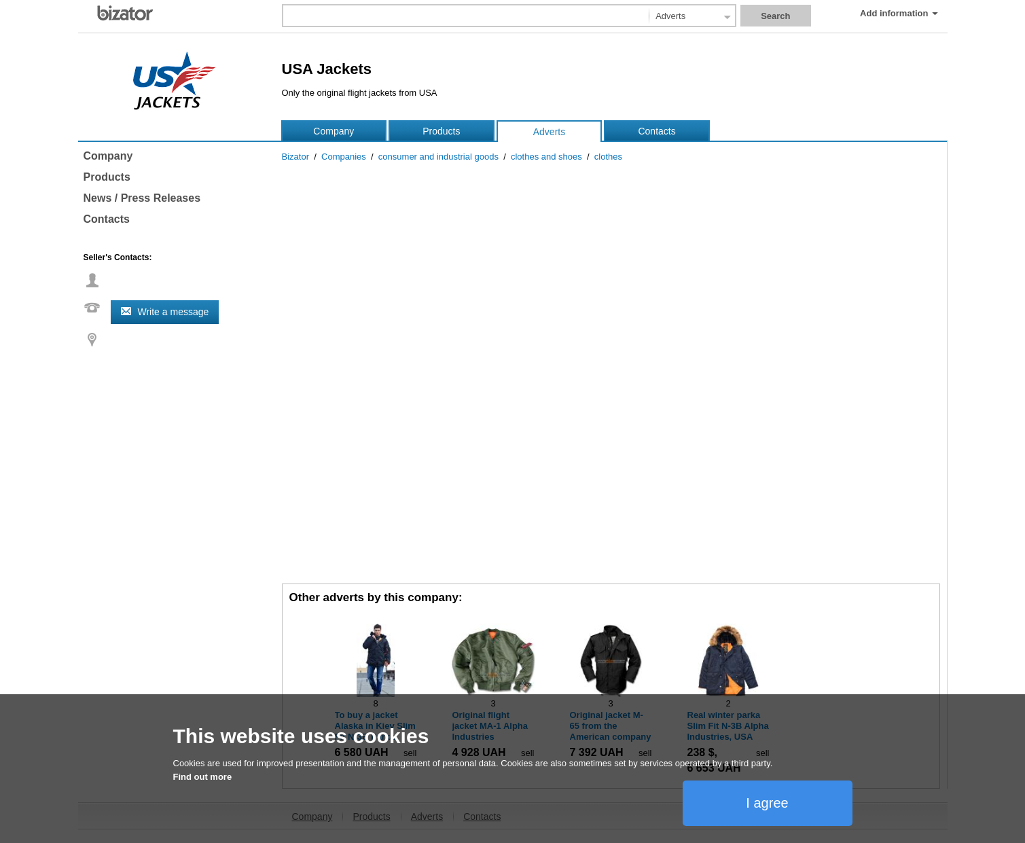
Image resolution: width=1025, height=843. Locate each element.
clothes (608, 156)
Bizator (295, 156)
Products (441, 131)
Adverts (549, 131)
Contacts (656, 131)
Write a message (173, 311)
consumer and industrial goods (438, 156)
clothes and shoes (546, 156)
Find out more (202, 777)
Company (333, 131)
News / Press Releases (142, 198)
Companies (343, 156)
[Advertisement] (611, 478)
